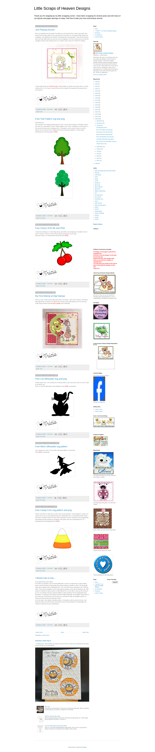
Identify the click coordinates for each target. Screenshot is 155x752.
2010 (96, 116)
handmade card (99, 199)
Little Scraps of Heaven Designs (62, 8)
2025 (96, 81)
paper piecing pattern (100, 205)
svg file (96, 217)
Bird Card (47, 706)
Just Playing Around (44, 29)
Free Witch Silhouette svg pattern (51, 446)
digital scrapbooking (100, 191)
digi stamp (97, 189)
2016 (96, 102)
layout (96, 201)
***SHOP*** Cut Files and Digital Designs (105, 31)
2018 (96, 98)
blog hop (97, 172)
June (98, 153)
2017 (96, 100)
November (99, 123)
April (98, 158)
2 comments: (50, 215)
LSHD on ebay (99, 413)
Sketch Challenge (99, 213)
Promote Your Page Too (99, 404)
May (98, 156)
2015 (96, 105)
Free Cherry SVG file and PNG (50, 228)
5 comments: (50, 283)
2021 (96, 91)
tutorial (96, 219)
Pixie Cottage (56, 303)
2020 (96, 93)
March (98, 160)
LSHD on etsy (98, 411)
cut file (96, 181)
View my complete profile (99, 74)
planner (97, 209)
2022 (96, 88)
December (99, 121)
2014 (96, 107)
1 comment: (50, 497)
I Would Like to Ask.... (45, 578)
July (98, 151)
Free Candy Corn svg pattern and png (53, 510)
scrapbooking (98, 211)
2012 (96, 112)
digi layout (97, 183)
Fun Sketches (98, 35)
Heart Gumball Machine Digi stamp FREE (56, 726)
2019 (96, 95)
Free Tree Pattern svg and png (50, 119)
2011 (96, 114)
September (100, 146)
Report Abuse (97, 224)
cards (41, 111)
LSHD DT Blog (99, 37)
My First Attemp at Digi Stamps (50, 296)
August (99, 149)
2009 (96, 119)
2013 (96, 109)
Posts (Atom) (45, 635)
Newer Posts (39, 632)
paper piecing (98, 203)
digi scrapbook (98, 187)
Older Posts (85, 632)
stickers (97, 215)
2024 (96, 84)
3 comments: (50, 109)
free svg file (42, 218)
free (96, 193)
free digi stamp (99, 195)
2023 (96, 86)
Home (62, 632)
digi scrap (97, 185)
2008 (96, 163)
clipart (96, 179)
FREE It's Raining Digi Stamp (52, 716)
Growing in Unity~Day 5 (43, 640)
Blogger (85, 747)
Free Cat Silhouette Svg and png (51, 379)
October (99, 125)
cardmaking (98, 175)
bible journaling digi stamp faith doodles (105, 170)
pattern (96, 207)
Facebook (97, 33)
